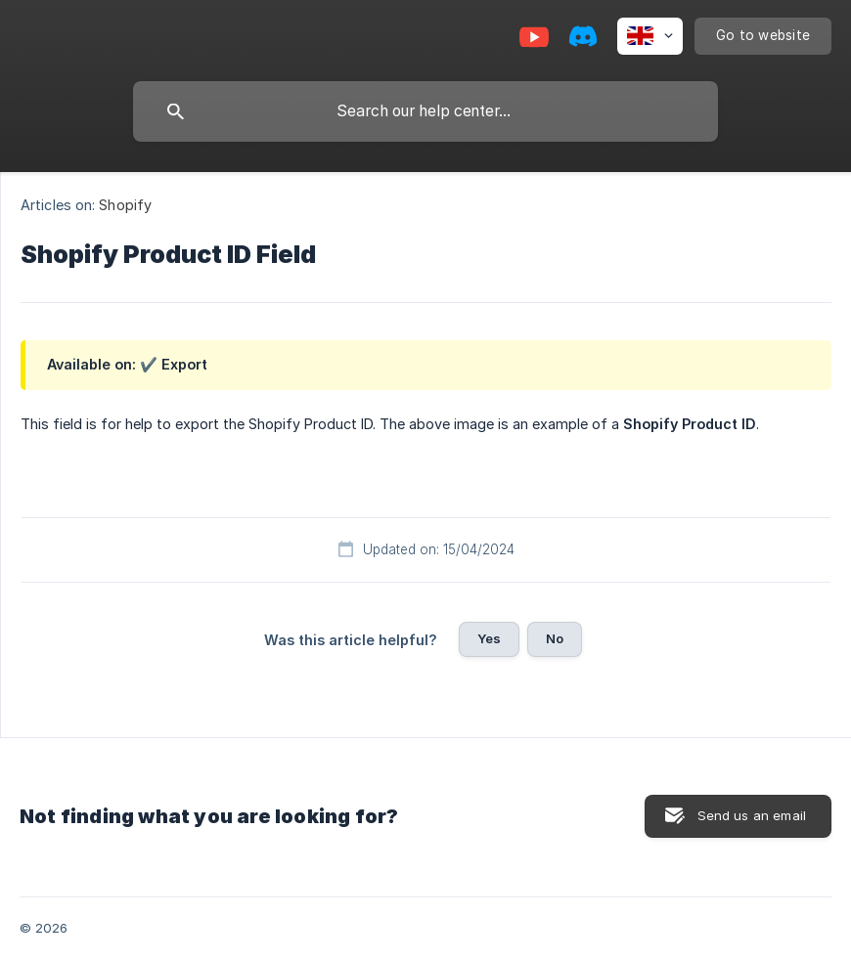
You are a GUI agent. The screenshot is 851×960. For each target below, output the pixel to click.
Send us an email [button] (751, 815)
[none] (650, 36)
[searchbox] (425, 111)
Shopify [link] (125, 204)
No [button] (554, 638)
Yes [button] (489, 638)
